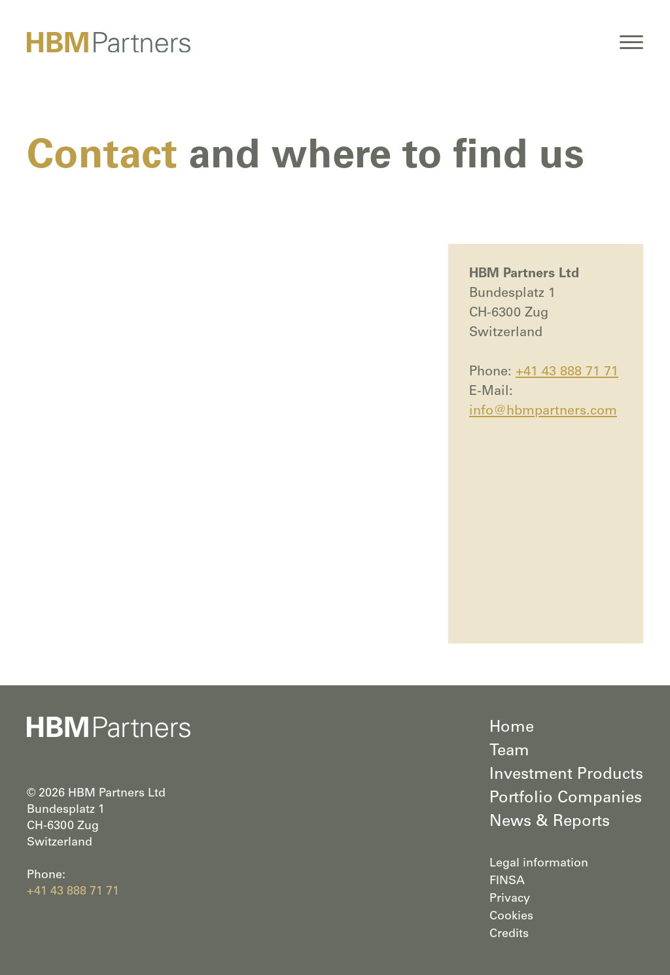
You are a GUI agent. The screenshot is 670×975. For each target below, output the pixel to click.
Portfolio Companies (565, 799)
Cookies (511, 917)
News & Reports (549, 822)
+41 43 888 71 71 (567, 372)
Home (511, 728)
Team (509, 752)
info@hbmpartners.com (543, 412)
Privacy (509, 899)
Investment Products (566, 775)
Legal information (538, 864)
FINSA (507, 881)
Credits (509, 934)
